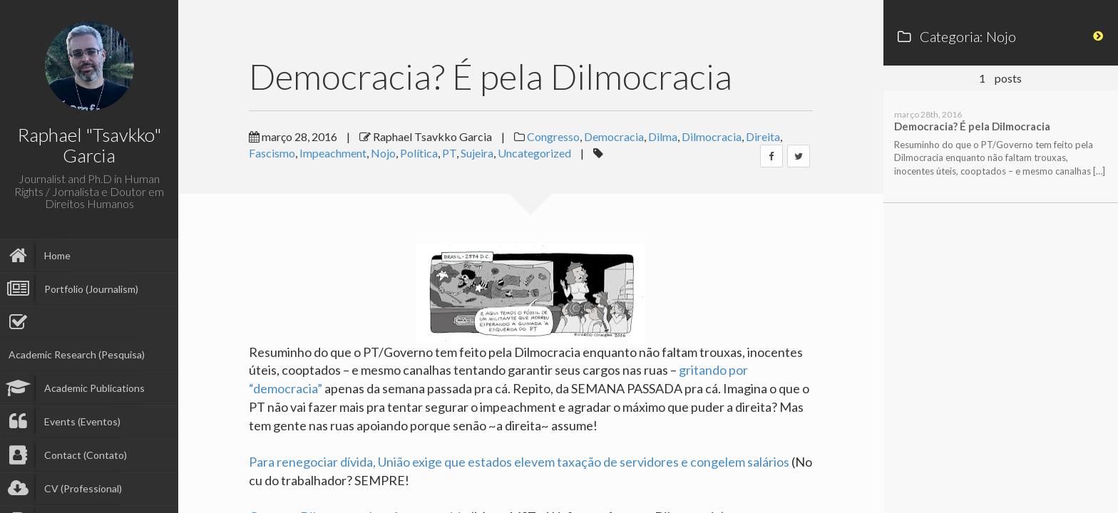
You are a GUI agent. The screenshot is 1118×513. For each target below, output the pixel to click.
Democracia (614, 136)
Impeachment (332, 153)
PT (449, 153)
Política (419, 153)
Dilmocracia (712, 136)
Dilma (662, 136)
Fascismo (272, 153)
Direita (763, 136)
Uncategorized (534, 153)
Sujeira (477, 153)
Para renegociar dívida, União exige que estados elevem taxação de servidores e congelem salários (519, 462)
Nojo (383, 153)
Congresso (553, 136)
